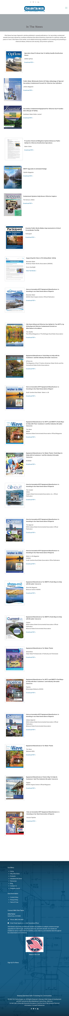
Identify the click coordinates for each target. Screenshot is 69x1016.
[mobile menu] (66, 8)
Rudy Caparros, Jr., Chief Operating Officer (26, 923)
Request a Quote (15, 888)
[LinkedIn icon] (38, 2)
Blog (11, 883)
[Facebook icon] (31, 2)
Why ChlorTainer (15, 873)
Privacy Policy (14, 899)
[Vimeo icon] (33, 2)
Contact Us (13, 886)
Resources (13, 881)
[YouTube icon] (36, 2)
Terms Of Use (14, 902)
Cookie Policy (14, 897)
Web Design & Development (53, 999)
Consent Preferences (38, 1005)
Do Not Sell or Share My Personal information (23, 1003)
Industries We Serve (16, 878)
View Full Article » (31, 270)
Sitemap (41, 999)
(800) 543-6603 (19, 919)
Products (13, 876)
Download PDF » (29, 62)
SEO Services (23, 1001)
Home (12, 871)
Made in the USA (34, 954)
